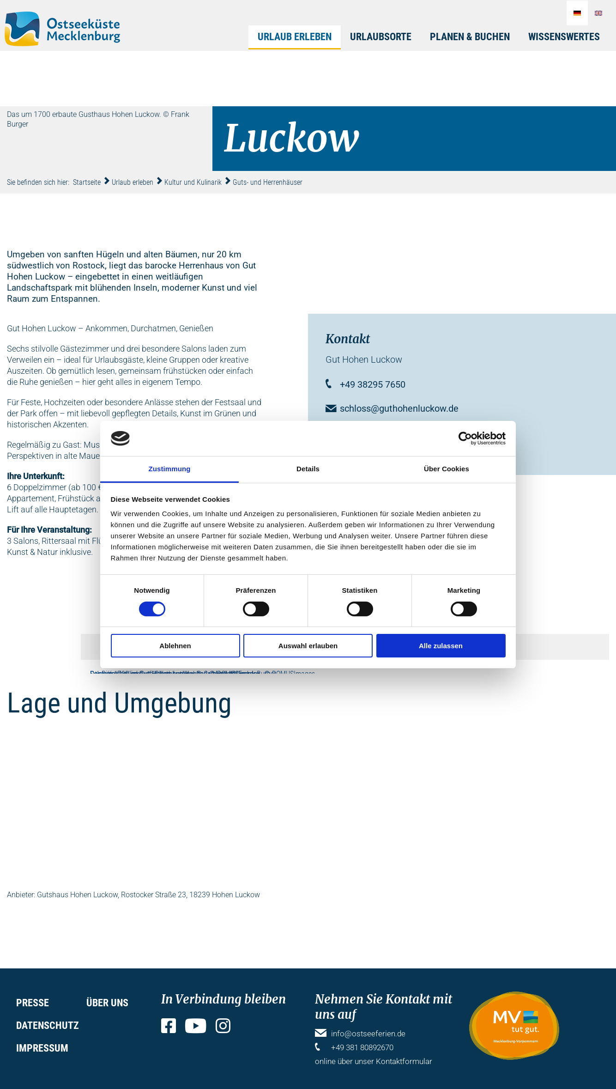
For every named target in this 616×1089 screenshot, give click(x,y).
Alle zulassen (441, 646)
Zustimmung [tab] (170, 469)
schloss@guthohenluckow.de (399, 408)
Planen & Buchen (470, 37)
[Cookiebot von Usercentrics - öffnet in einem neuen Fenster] (465, 438)
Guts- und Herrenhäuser (267, 182)
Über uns (107, 1003)
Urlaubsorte (380, 37)
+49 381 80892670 (362, 1047)
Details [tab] (308, 469)
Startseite (87, 182)
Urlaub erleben (295, 37)
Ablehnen (175, 646)
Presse (32, 1003)
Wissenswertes (564, 37)
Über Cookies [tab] (446, 469)
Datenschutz (47, 1025)
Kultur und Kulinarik (193, 182)
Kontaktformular (404, 1061)
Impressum (42, 1048)
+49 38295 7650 (372, 384)
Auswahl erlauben (308, 646)
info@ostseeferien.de (368, 1033)
